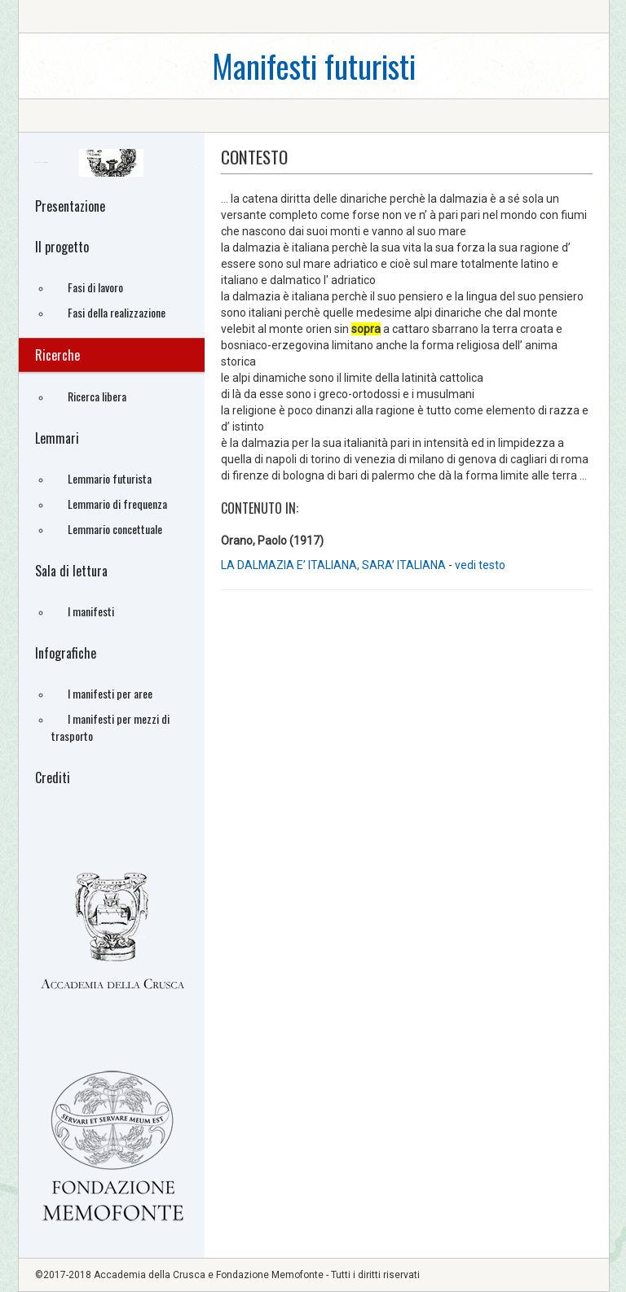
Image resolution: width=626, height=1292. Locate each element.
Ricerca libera (97, 396)
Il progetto (62, 246)
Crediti (52, 777)
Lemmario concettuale (115, 528)
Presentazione (70, 206)
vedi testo (480, 565)
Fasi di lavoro (95, 287)
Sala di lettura (71, 570)
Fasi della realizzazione (116, 312)
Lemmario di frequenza (117, 503)
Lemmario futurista (110, 478)
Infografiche (65, 653)
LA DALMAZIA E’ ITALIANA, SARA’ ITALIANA (334, 565)
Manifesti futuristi (314, 65)
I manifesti (91, 611)
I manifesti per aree (110, 693)
